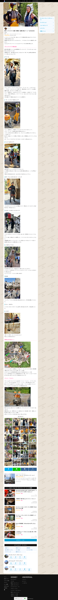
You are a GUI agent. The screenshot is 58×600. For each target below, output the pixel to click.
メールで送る (25, 469)
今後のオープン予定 (14, 594)
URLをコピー (33, 469)
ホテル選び (18, 549)
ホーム (5, 576)
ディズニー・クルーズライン (16, 590)
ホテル (11, 570)
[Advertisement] (47, 9)
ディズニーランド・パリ (15, 586)
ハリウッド (24, 579)
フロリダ (12, 581)
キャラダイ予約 (29, 549)
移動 (29, 570)
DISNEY (14, 577)
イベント (24, 558)
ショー (15, 558)
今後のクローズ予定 (14, 595)
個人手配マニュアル (9, 549)
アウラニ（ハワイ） (14, 588)
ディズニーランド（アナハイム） (16, 554)
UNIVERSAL (27, 577)
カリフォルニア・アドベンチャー (16, 560)
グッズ (20, 570)
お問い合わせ (6, 586)
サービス (24, 570)
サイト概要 (6, 584)
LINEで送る (16, 469)
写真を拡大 (20, 416)
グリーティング (8, 551)
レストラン (42, 28)
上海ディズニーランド (15, 584)
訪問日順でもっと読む (20, 540)
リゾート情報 (11, 567)
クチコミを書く (7, 580)
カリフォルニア (13, 579)
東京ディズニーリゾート (15, 592)
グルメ (20, 558)
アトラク (11, 558)
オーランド (24, 581)
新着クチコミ (6, 578)
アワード (5, 582)
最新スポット (18, 551)
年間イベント (43, 31)
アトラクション (43, 22)
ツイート (8, 469)
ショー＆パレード (44, 25)
